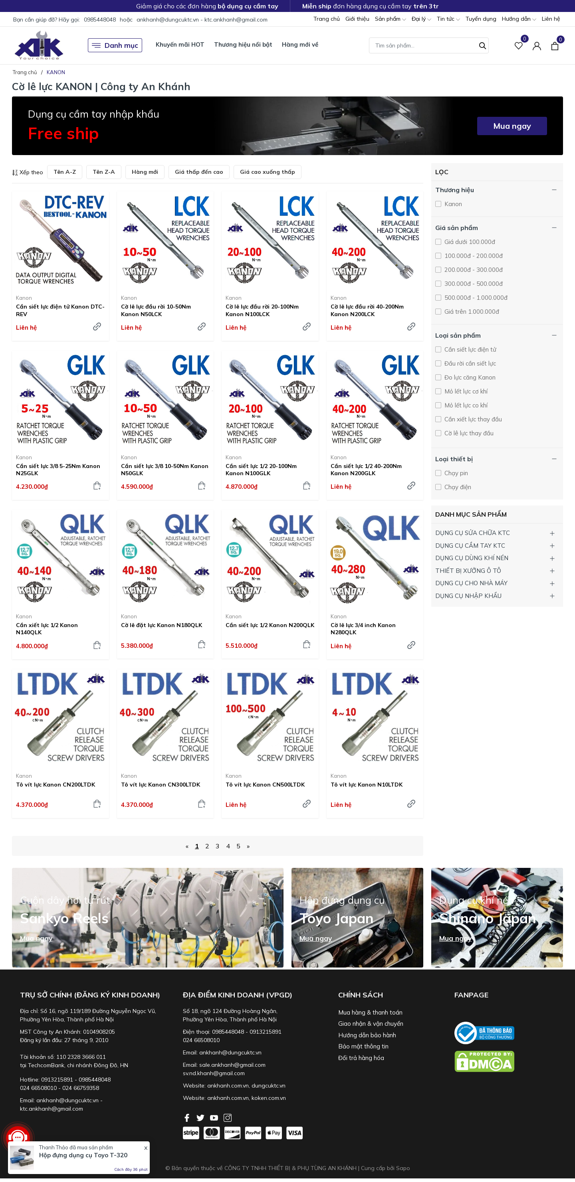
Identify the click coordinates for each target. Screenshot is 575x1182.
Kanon (24, 298)
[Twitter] (201, 1117)
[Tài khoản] (537, 45)
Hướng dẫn (519, 19)
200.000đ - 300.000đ (473, 269)
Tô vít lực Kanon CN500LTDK (265, 784)
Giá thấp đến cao (199, 171)
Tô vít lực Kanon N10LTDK (366, 784)
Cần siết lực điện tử (469, 349)
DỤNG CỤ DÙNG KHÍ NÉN (471, 558)
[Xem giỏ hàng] (555, 45)
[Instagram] (228, 1117)
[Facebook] (187, 1117)
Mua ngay (512, 126)
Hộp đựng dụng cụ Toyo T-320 (83, 1155)
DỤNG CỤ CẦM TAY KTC (470, 545)
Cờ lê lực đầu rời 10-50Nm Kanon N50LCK (156, 310)
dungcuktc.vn (269, 1085)
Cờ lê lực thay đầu (468, 433)
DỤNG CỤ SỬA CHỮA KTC (472, 533)
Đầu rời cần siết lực (469, 363)
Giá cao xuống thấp (267, 171)
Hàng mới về (300, 44)
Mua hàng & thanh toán (370, 1012)
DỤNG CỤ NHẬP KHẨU (468, 596)
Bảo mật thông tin (363, 1046)
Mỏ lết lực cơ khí (465, 391)
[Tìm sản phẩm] (429, 45)
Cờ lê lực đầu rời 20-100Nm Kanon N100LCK (262, 310)
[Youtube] (215, 1117)
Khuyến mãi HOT (180, 44)
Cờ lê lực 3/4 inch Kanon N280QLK (363, 628)
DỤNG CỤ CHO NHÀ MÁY (471, 583)
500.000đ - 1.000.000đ (475, 297)
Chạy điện (457, 487)
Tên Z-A (104, 171)
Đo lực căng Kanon (469, 377)
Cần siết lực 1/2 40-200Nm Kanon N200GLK (366, 469)
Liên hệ (551, 18)
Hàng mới (145, 171)
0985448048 (100, 19)
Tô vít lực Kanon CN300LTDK (160, 784)
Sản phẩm (390, 19)
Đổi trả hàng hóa (361, 1058)
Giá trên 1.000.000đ (471, 311)
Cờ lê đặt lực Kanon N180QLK (161, 625)
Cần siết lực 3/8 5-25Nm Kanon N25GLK (58, 469)
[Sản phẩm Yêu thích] (519, 45)
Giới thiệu (357, 18)
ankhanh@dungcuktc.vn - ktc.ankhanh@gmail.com (202, 19)
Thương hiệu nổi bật (243, 44)
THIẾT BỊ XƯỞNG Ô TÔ (468, 570)
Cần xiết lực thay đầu (472, 419)
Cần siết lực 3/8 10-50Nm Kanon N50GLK (164, 469)
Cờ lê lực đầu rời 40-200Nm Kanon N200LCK (367, 310)
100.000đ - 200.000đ (473, 256)
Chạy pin (455, 473)
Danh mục (115, 45)
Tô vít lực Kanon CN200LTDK (55, 784)
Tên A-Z (65, 171)
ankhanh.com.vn (228, 1085)
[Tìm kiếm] (483, 45)
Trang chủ (326, 18)
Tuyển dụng (481, 18)
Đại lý (421, 19)
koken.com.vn (269, 1097)
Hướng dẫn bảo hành (367, 1035)
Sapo (403, 1168)
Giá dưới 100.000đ (469, 242)
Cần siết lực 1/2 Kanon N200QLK (270, 625)
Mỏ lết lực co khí (465, 405)
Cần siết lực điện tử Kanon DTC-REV (60, 310)
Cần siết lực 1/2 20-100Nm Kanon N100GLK (261, 469)
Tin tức (448, 19)
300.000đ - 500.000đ (473, 283)
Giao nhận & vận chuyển (370, 1023)
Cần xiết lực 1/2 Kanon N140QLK (47, 628)
